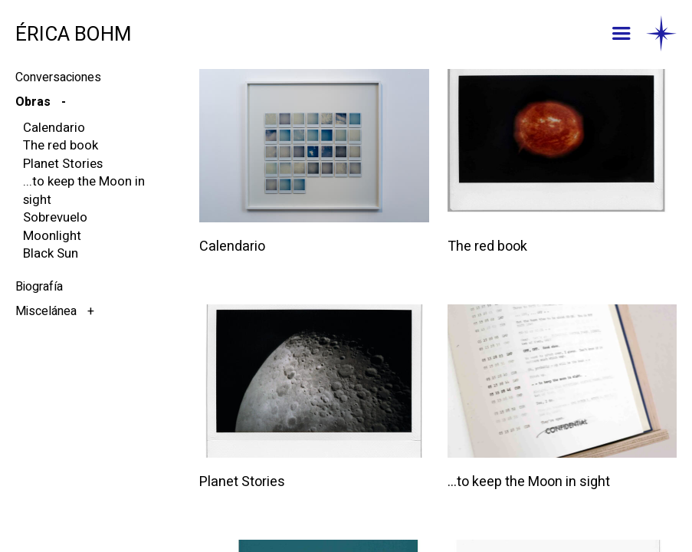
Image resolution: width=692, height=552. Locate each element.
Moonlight (52, 235)
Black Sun (50, 253)
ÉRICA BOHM (73, 34)
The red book (60, 145)
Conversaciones (58, 77)
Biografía (39, 286)
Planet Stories (63, 163)
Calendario (54, 127)
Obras (34, 102)
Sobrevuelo (55, 217)
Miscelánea (47, 311)
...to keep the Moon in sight (84, 190)
